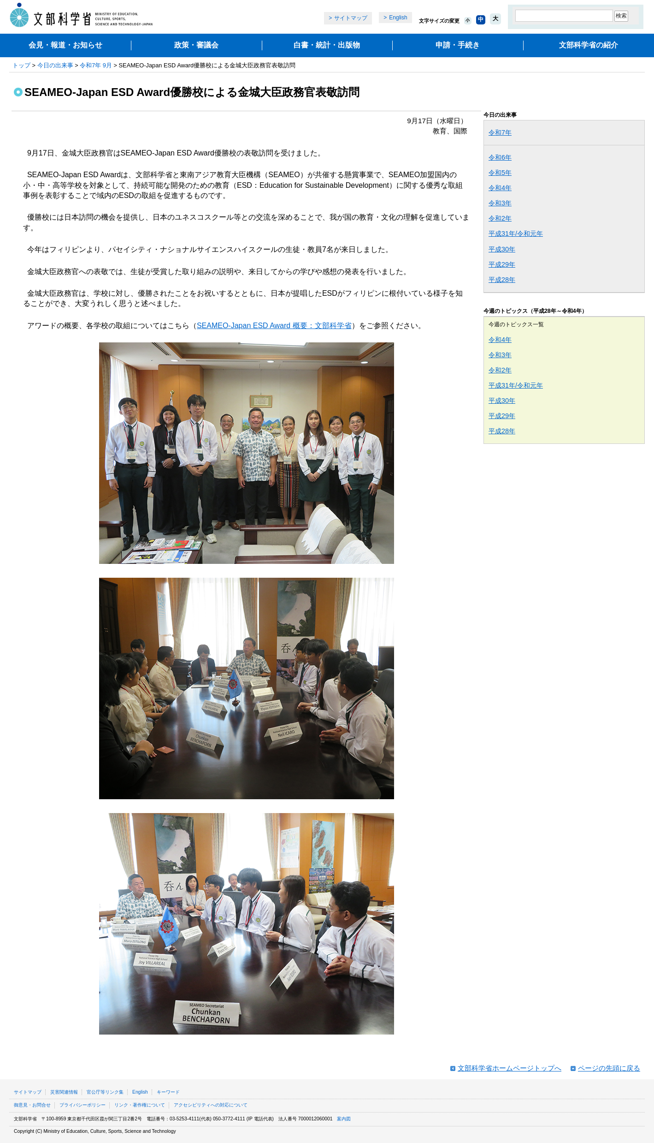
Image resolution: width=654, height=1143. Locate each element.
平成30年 (502, 249)
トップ (21, 65)
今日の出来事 (55, 65)
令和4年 (500, 187)
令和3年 (500, 203)
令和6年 (500, 157)
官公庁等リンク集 (105, 1092)
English (398, 17)
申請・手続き (458, 45)
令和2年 (500, 218)
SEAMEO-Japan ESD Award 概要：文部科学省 (274, 325)
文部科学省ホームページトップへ (509, 1068)
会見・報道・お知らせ (65, 45)
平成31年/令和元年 (516, 233)
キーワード (168, 1092)
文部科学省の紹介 (588, 45)
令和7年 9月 (96, 65)
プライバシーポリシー (82, 1104)
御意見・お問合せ (32, 1104)
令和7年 (500, 132)
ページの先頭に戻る (609, 1068)
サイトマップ (350, 18)
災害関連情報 (64, 1092)
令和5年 (500, 172)
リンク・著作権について (139, 1104)
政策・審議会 (196, 45)
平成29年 (502, 264)
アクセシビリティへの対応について (210, 1104)
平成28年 (502, 279)
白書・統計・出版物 (327, 45)
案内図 (344, 1118)
